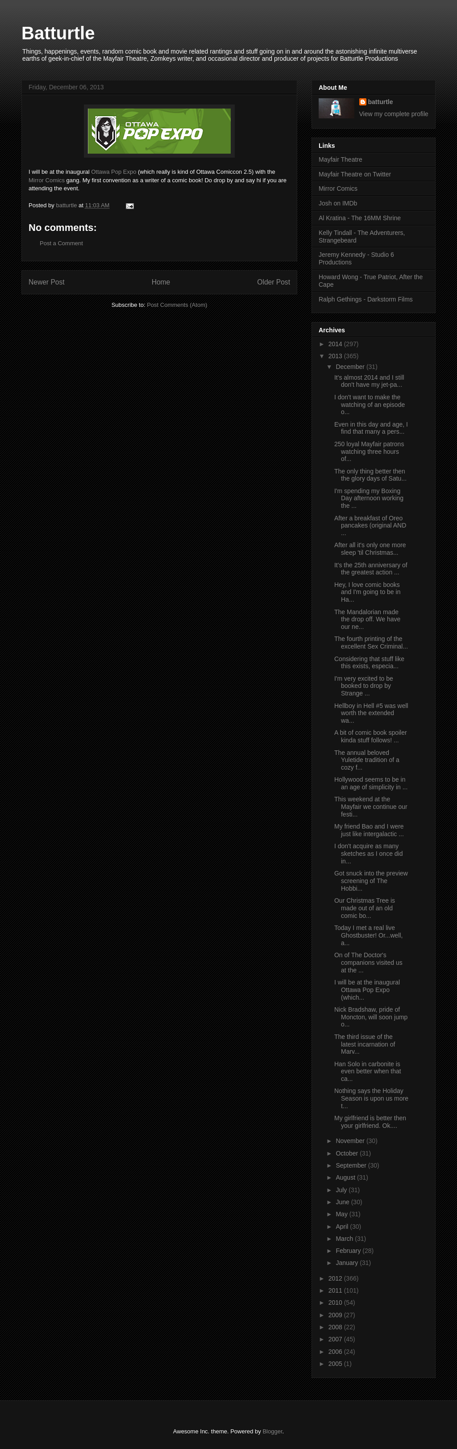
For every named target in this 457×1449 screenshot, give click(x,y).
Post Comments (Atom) (177, 305)
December (351, 366)
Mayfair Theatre (340, 159)
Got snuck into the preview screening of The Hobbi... (371, 881)
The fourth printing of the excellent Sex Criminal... (371, 642)
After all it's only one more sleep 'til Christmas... (370, 548)
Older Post (273, 282)
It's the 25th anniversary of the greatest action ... (370, 568)
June (343, 1202)
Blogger (272, 1431)
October (348, 1153)
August (346, 1177)
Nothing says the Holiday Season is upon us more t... (371, 1098)
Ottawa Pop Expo (113, 171)
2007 (336, 1339)
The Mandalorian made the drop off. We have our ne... (367, 619)
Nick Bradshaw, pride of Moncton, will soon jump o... (370, 1017)
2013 (336, 356)
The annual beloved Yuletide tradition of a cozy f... (366, 760)
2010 (336, 1302)
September (352, 1165)
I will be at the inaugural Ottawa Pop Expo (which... (367, 990)
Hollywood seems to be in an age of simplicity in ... (370, 783)
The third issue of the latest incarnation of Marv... (364, 1044)
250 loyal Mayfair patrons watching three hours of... (369, 451)
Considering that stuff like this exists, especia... (369, 662)
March (345, 1238)
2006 (336, 1351)
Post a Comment (61, 243)
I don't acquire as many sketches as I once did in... (368, 853)
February (349, 1250)
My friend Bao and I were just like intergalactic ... (369, 830)
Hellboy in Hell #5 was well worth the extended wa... (371, 713)
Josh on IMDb (338, 203)
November (351, 1140)
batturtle (380, 101)
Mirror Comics (47, 180)
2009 (336, 1315)
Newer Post (47, 282)
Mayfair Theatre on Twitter (355, 174)
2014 (336, 344)
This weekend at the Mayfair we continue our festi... (370, 807)
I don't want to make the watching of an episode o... (369, 405)
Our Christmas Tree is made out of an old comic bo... (364, 908)
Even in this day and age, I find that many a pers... (371, 428)
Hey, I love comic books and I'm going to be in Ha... (367, 592)
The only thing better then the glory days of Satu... (370, 475)
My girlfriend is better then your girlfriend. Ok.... (370, 1121)
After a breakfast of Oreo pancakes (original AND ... (370, 526)
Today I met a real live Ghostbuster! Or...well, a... (368, 935)
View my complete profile (393, 113)
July (342, 1190)
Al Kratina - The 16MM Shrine (360, 218)
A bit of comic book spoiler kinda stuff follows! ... (370, 736)
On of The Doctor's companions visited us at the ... (368, 962)
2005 (336, 1363)
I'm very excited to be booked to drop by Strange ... (363, 686)
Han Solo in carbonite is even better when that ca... (367, 1071)
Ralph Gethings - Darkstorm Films (366, 299)
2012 (336, 1278)
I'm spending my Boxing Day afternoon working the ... (368, 498)
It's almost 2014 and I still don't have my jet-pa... (369, 381)
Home (161, 282)
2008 (336, 1327)
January (348, 1262)
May (342, 1214)
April (343, 1226)
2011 (336, 1290)
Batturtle (58, 33)
